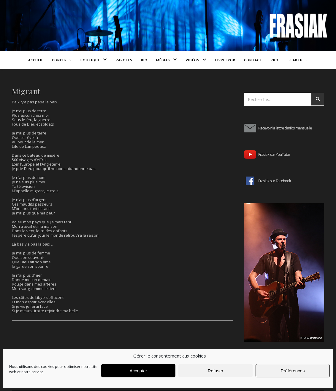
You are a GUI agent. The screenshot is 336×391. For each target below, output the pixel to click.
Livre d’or (225, 60)
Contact (253, 60)
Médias (163, 60)
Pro (274, 60)
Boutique (90, 60)
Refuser (216, 370)
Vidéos (192, 60)
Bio (144, 60)
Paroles (124, 60)
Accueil (35, 60)
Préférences (293, 370)
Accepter (138, 370)
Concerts (62, 60)
